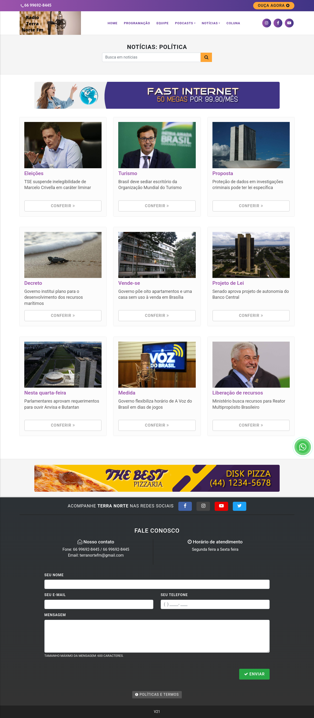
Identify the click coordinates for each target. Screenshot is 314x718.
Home (113, 23)
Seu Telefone (174, 595)
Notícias (210, 23)
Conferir (63, 205)
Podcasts (184, 23)
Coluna (233, 23)
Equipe (163, 23)
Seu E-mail (55, 595)
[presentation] (81, 674)
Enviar (254, 674)
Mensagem (55, 615)
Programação (137, 23)
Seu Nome (54, 575)
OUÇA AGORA (274, 5)
